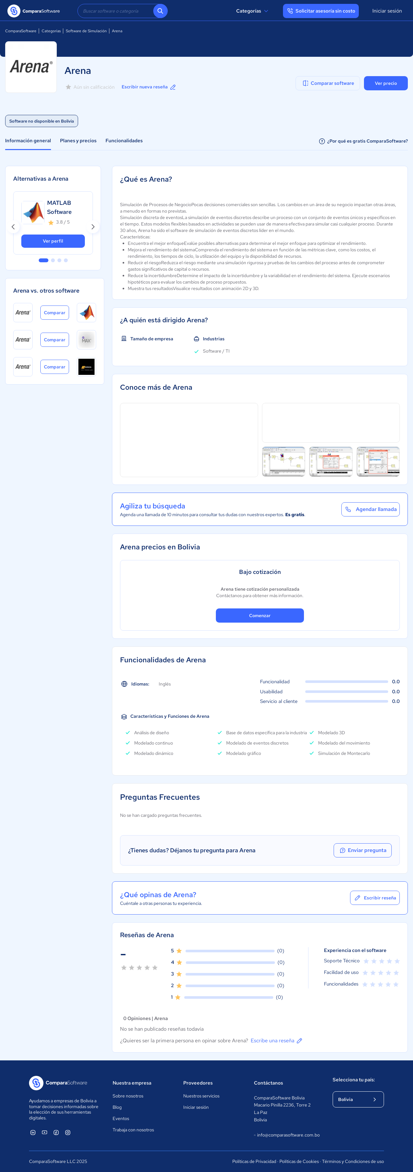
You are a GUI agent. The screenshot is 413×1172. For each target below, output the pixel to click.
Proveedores (198, 1083)
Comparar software (328, 83)
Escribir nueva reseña (149, 87)
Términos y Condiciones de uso (353, 1161)
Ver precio (386, 83)
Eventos (121, 1118)
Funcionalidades (124, 140)
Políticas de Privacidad (254, 1161)
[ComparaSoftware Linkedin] (33, 1132)
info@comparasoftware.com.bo (286, 1135)
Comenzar (260, 615)
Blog (117, 1107)
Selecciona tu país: (354, 1080)
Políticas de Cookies (299, 1161)
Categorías (253, 11)
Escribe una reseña (277, 1041)
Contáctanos (268, 1083)
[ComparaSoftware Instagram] (68, 1132)
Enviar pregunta (363, 850)
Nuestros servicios (201, 1096)
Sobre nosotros (128, 1096)
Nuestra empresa (132, 1083)
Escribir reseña (375, 898)
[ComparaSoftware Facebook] (56, 1132)
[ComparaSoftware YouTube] (44, 1132)
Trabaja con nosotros (133, 1130)
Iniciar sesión (387, 10)
